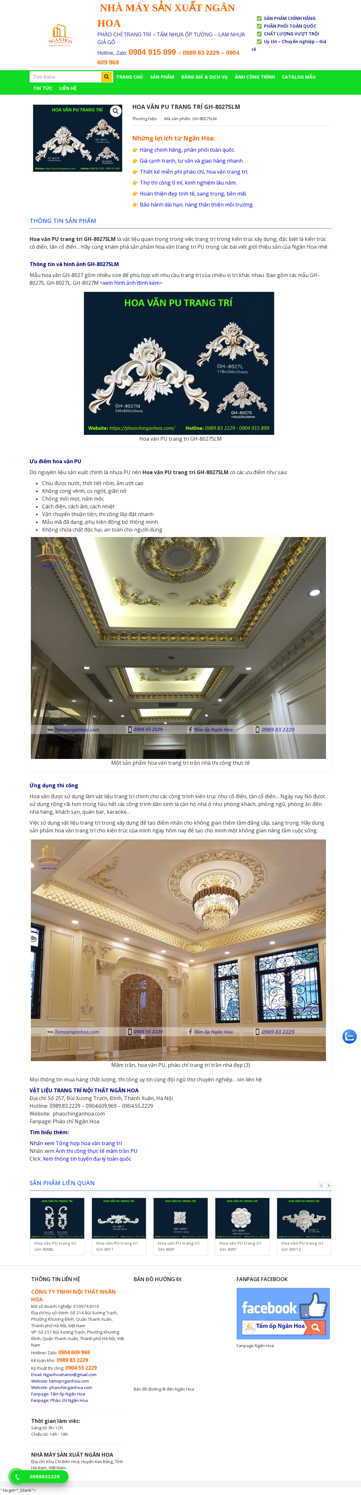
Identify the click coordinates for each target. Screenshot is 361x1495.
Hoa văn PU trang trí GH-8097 (240, 1247)
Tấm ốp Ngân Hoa (67, 1395)
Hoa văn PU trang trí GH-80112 (302, 1247)
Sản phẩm (162, 77)
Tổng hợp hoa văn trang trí (89, 1144)
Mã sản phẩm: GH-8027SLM (190, 118)
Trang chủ (129, 77)
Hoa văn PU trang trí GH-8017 (117, 1247)
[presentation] (321, 1187)
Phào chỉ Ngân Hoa (76, 1122)
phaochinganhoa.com (79, 1114)
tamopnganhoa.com (69, 1382)
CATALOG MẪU (299, 77)
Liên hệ (68, 88)
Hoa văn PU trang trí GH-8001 (179, 1247)
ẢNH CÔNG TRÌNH (255, 77)
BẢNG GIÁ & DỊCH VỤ (204, 77)
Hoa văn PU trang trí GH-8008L (55, 1247)
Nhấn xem (42, 1152)
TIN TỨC (42, 88)
